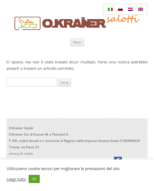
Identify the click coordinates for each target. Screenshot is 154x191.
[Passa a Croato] (130, 9)
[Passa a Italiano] (110, 9)
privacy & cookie (21, 153)
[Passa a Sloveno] (120, 9)
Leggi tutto (16, 179)
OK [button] (34, 178)
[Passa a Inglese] (140, 9)
